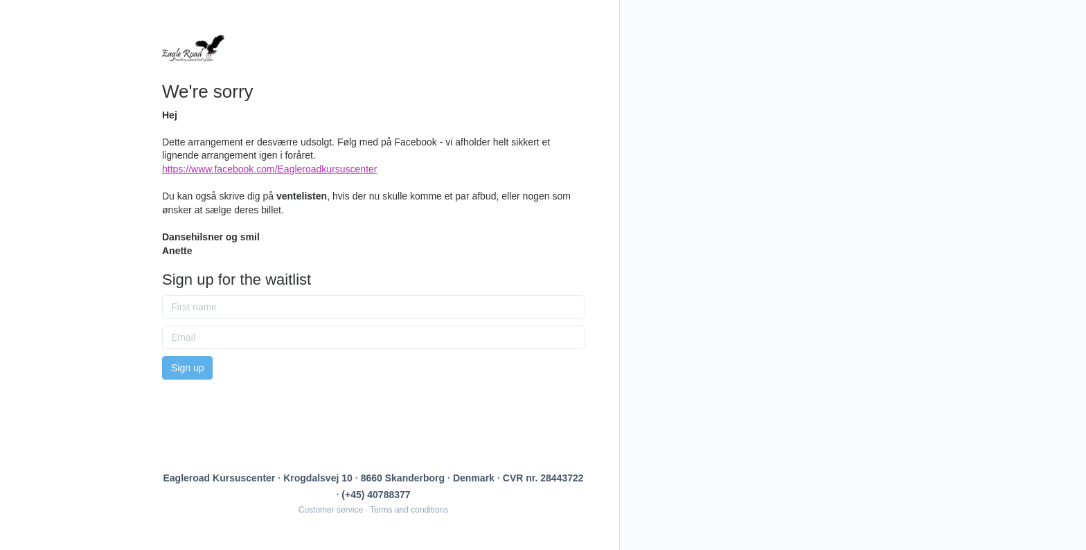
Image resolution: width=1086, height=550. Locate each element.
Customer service (331, 510)
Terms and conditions (409, 510)
